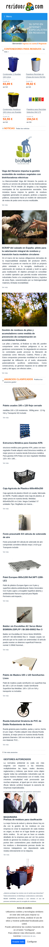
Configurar (32, 942)
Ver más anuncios (11, 752)
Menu (8, 16)
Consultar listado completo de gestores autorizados (23, 792)
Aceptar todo (18, 942)
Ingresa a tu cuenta (29, 44)
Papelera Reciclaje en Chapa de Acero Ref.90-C (36, 76)
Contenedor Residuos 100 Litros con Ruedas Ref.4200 (12, 111)
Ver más (5, 205)
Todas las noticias (22, 128)
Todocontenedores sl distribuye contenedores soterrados (23, 896)
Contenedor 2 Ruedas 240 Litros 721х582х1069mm (12, 76)
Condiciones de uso (28, 936)
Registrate (43, 44)
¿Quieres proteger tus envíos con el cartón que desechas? (24, 893)
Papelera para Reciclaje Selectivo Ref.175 (36, 110)
